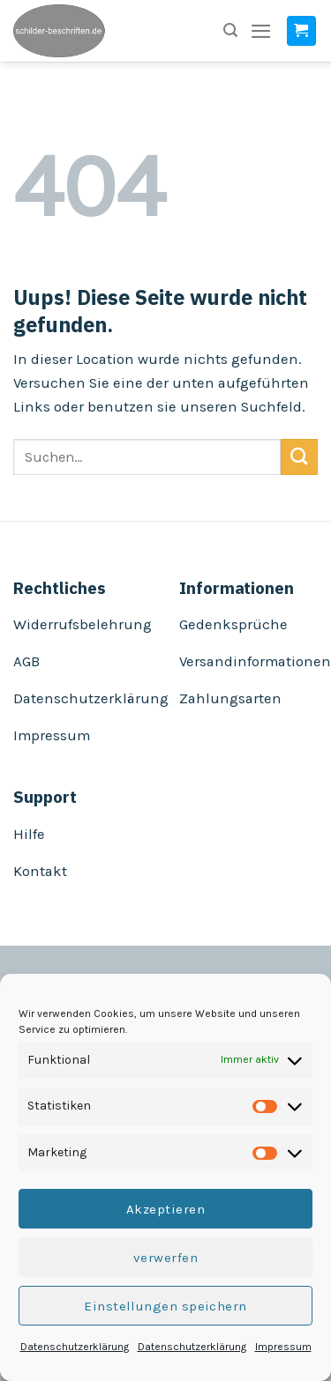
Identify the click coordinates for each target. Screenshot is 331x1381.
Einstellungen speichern (165, 1306)
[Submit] (299, 457)
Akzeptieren (165, 1209)
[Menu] (261, 31)
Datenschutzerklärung (74, 1346)
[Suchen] (230, 30)
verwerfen (165, 1258)
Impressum (283, 1346)
